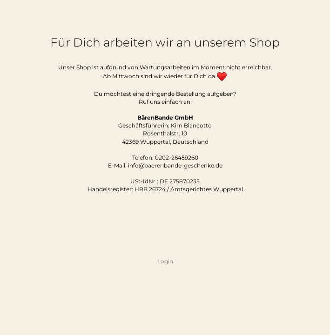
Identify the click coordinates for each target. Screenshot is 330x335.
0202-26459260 (176, 157)
